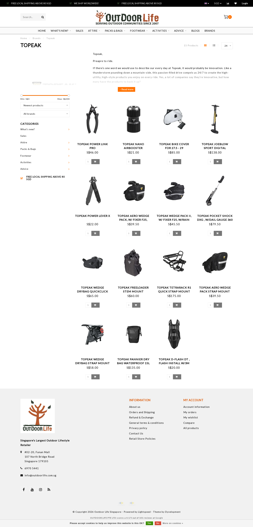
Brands (209, 30)
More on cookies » (173, 523)
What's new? (59, 30)
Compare (189, 422)
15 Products (191, 45)
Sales (79, 30)
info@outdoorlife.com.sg (40, 475)
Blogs (195, 30)
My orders (190, 412)
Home (42, 30)
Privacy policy (138, 428)
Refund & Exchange (141, 417)
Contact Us (136, 433)
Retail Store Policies (142, 438)
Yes (149, 523)
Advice (179, 30)
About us (134, 406)
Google (159, 518)
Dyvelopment (173, 511)
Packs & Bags (114, 30)
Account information (196, 406)
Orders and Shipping (142, 412)
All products (191, 428)
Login (245, 3)
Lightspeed (144, 511)
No (157, 523)
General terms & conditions (146, 422)
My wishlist (190, 417)
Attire (92, 30)
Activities (159, 30)
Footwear (137, 30)
